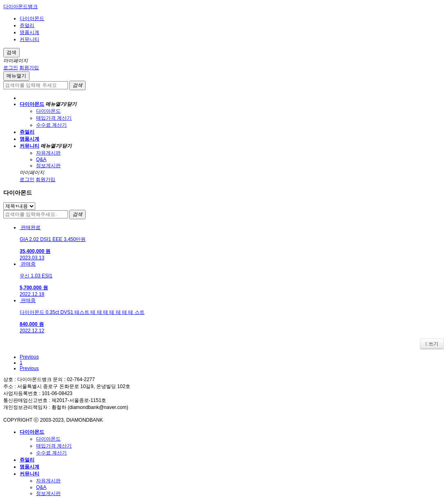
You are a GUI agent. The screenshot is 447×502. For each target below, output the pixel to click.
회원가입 (29, 67)
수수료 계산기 (51, 125)
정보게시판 (48, 165)
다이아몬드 (32, 18)
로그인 (10, 67)
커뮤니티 (29, 39)
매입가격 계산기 (54, 118)
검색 (11, 52)
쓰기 (431, 344)
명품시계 (29, 32)
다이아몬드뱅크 (20, 6)
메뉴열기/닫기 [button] (60, 104)
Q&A (41, 159)
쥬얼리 (27, 25)
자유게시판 (48, 153)
